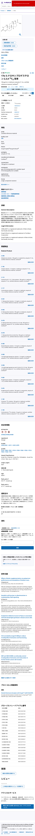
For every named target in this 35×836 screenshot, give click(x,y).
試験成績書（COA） (9, 43)
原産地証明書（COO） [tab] (15, 528)
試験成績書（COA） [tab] (6, 528)
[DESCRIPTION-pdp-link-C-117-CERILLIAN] (17, 291)
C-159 (2, 410)
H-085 (2, 354)
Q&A (2, 66)
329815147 (16, 112)
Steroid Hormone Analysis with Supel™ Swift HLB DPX (17, 693)
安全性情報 (4, 55)
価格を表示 (31, 262)
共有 (32, 73)
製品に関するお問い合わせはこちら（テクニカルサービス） (17, 806)
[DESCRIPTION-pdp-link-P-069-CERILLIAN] (17, 380)
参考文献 (3, 63)
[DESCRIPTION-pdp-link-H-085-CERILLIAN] (17, 357)
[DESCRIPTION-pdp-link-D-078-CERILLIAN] (17, 335)
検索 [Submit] (17, 548)
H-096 (2, 365)
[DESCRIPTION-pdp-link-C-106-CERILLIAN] (17, 269)
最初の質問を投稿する (9, 773)
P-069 (2, 377)
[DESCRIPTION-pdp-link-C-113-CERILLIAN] (17, 280)
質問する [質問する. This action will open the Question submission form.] (22, 86)
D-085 (2, 343)
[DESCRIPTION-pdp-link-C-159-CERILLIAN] (17, 413)
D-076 (2, 320)
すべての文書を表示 (7, 50)
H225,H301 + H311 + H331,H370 (10, 445)
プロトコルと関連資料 (7, 60)
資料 (2, 58)
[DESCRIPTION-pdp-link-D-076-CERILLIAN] (17, 324)
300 (2, 138)
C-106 (2, 266)
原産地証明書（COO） (10, 46)
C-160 (2, 399)
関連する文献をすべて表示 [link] (8, 678)
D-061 (2, 299)
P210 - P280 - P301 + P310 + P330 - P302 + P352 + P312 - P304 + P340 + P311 (16, 451)
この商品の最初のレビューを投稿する (14, 787)
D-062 (2, 310)
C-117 (2, 288)
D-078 (2, 333)
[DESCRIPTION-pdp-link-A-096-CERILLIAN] (17, 258)
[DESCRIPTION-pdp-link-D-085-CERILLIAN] (17, 346)
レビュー (4, 69)
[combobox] (17, 542)
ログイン (9, 89)
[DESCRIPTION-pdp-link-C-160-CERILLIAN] (17, 402)
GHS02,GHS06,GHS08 (7, 434)
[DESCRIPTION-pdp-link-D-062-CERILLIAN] (17, 312)
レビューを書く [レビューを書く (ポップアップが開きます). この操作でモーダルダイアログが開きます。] (14, 86)
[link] (3, 192)
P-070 (2, 388)
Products (3, 10)
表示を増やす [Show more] (5, 184)
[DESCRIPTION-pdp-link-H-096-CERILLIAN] (17, 369)
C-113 (2, 277)
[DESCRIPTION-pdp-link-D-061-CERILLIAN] (17, 302)
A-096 (2, 256)
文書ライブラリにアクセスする (10, 563)
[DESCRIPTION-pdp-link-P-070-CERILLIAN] (17, 391)
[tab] (4, 10)
